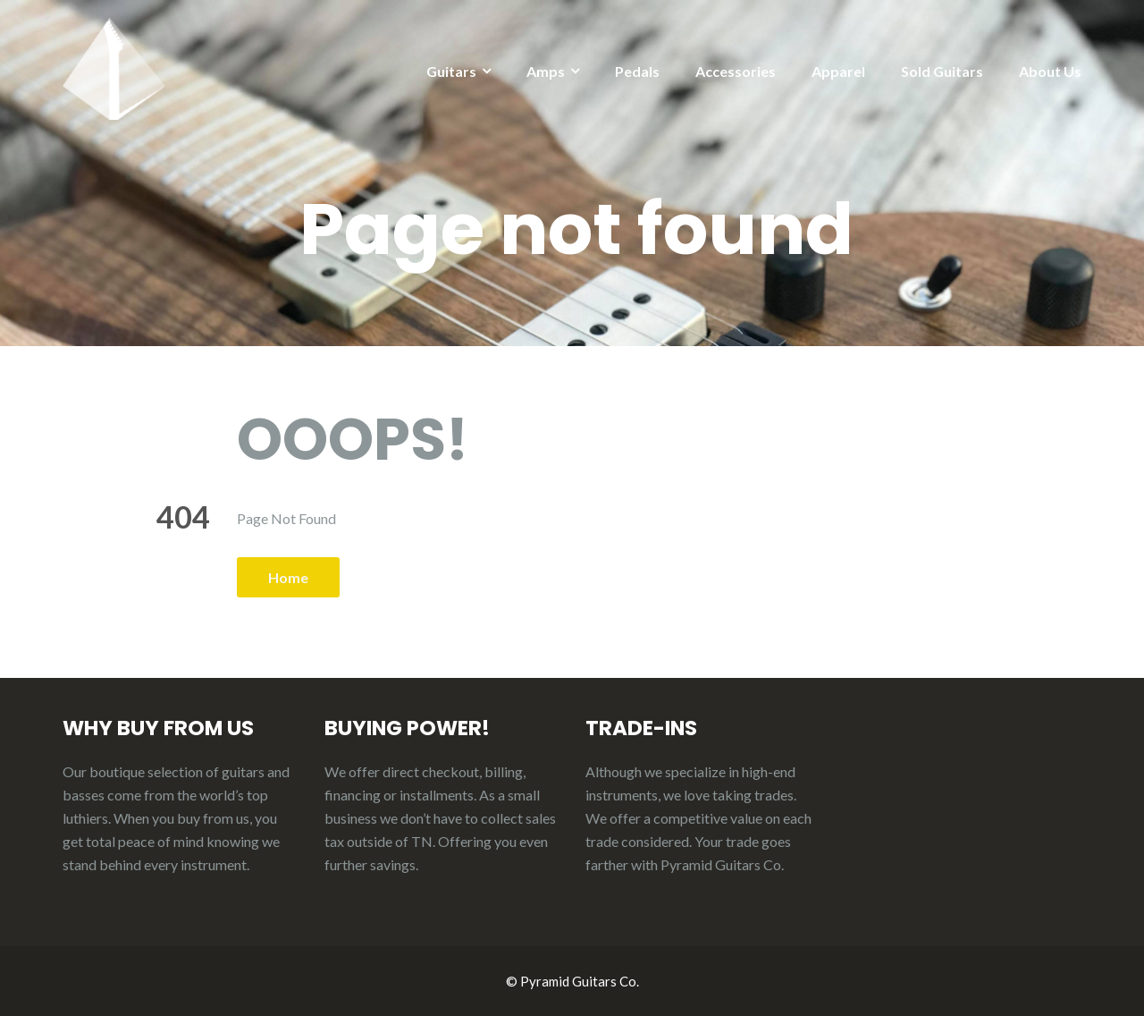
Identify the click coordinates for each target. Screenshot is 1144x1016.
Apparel (838, 71)
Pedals (637, 71)
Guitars (451, 71)
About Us (1050, 71)
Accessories (735, 71)
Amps (545, 71)
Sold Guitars (942, 71)
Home (288, 577)
